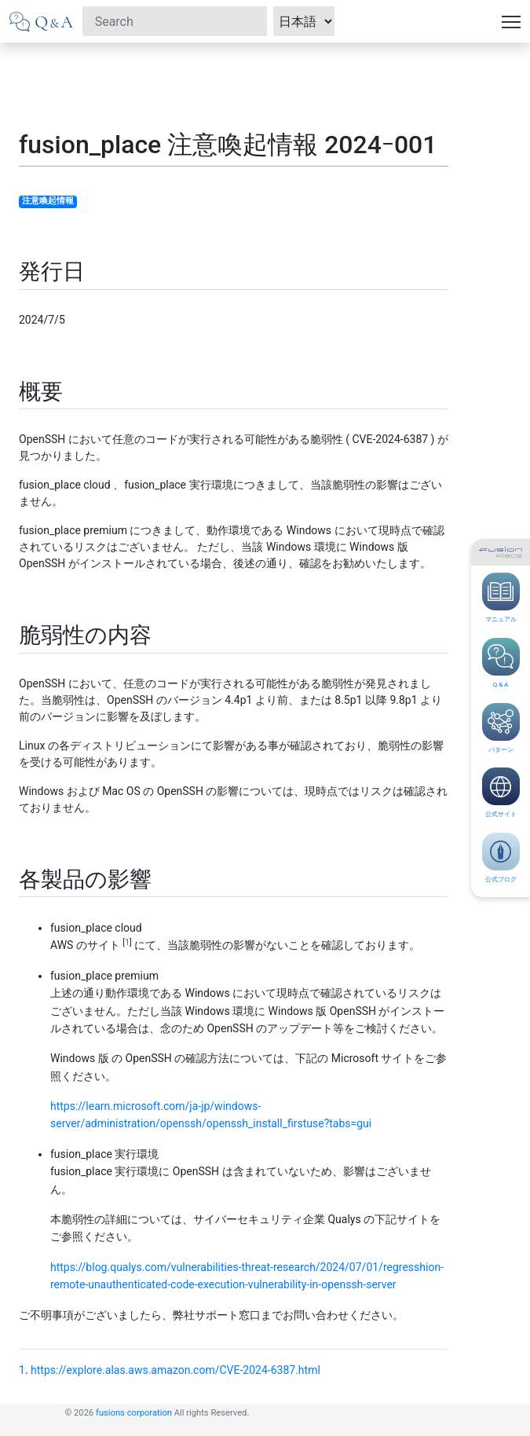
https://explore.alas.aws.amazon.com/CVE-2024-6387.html (175, 1370)
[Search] (174, 21)
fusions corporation (134, 1413)
